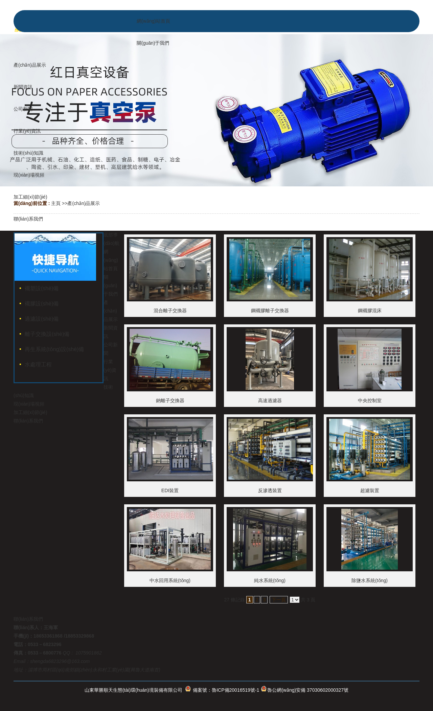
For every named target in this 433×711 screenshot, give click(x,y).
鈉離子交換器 (170, 400)
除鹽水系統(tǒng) (369, 580)
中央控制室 (370, 400)
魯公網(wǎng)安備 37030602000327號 (307, 690)
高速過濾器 (270, 400)
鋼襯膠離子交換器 (270, 310)
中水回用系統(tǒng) (170, 580)
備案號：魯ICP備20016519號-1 (226, 690)
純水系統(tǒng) (270, 580)
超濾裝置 (369, 490)
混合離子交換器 (170, 310)
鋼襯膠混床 (370, 310)
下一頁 (279, 599)
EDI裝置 (170, 490)
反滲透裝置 (270, 490)
